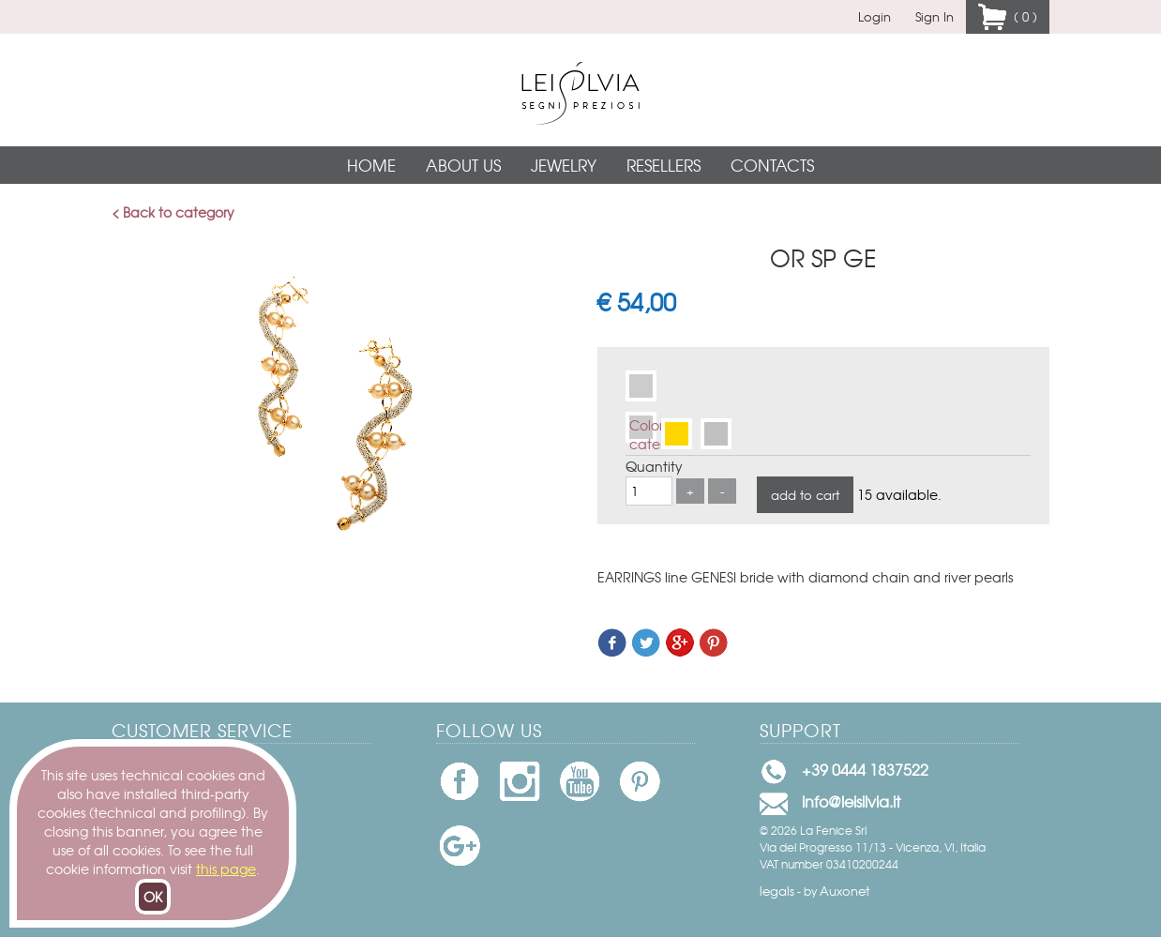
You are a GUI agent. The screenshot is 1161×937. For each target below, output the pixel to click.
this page (226, 868)
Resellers (663, 164)
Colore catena (642, 429)
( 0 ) (1021, 16)
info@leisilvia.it (851, 801)
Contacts (772, 164)
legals (777, 890)
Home (371, 164)
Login (874, 16)
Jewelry (563, 164)
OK (152, 896)
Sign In (934, 16)
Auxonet (844, 890)
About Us (463, 164)
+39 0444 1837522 (865, 769)
